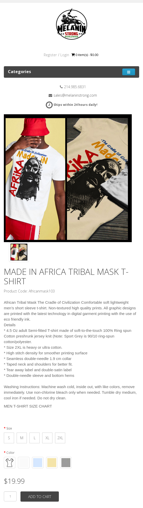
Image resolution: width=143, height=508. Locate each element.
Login (64, 54)
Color (10, 452)
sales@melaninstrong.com (75, 95)
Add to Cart (39, 496)
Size (9, 428)
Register (50, 54)
